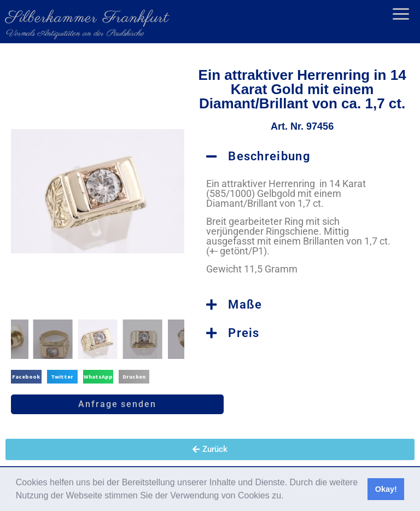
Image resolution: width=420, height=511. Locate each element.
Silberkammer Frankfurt (87, 18)
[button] (287, 496)
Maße (245, 304)
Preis (244, 333)
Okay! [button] (386, 489)
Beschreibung (269, 156)
